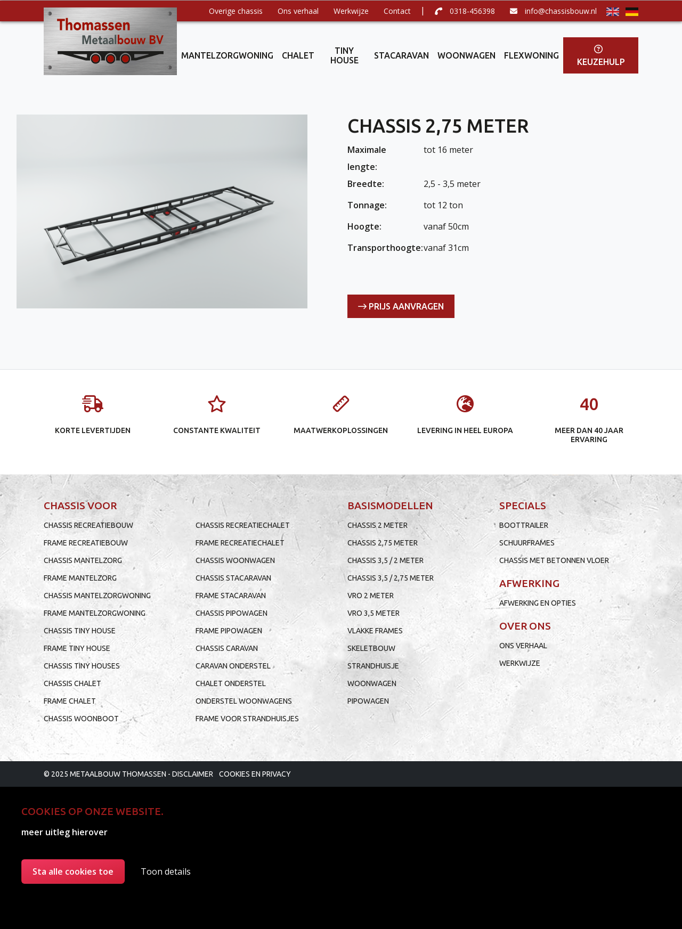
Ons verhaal (298, 11)
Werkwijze (351, 11)
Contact (397, 11)
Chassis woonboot (81, 718)
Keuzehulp (601, 56)
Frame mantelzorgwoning (94, 613)
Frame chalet (70, 701)
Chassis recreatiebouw (88, 525)
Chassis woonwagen (235, 560)
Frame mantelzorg (80, 578)
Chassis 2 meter (377, 525)
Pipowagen (368, 701)
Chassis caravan (227, 648)
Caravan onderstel (233, 666)
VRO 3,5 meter (373, 613)
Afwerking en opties (537, 603)
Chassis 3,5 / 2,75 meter (390, 578)
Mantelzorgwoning (227, 55)
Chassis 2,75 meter (382, 543)
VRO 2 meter (370, 595)
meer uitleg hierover (64, 832)
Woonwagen (466, 55)
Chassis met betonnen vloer (554, 560)
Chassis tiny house (80, 630)
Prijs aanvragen (401, 306)
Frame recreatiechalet (240, 543)
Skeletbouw (371, 648)
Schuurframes (527, 543)
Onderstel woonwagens (244, 701)
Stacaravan (401, 55)
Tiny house (344, 55)
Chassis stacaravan (233, 578)
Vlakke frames (375, 630)
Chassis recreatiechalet (243, 525)
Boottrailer (523, 525)
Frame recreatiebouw (86, 543)
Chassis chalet (72, 683)
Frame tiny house (77, 648)
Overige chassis (236, 11)
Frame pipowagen (229, 630)
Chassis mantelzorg (83, 560)
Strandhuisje (373, 666)
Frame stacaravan (231, 595)
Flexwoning (531, 55)
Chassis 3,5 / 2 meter (385, 560)
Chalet (298, 55)
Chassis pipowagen (231, 613)
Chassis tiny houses (82, 666)
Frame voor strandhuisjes (247, 718)
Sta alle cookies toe (73, 871)
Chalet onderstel (231, 683)
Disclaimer (192, 774)
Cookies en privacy (255, 774)
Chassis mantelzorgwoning (97, 595)
